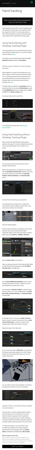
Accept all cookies (17, 446)
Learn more (21, 442)
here (14, 54)
